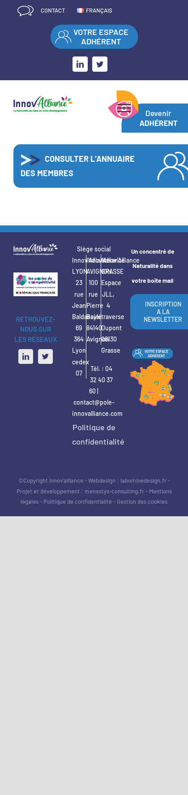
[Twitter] (45, 356)
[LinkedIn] (25, 356)
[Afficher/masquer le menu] (124, 108)
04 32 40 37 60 (100, 380)
